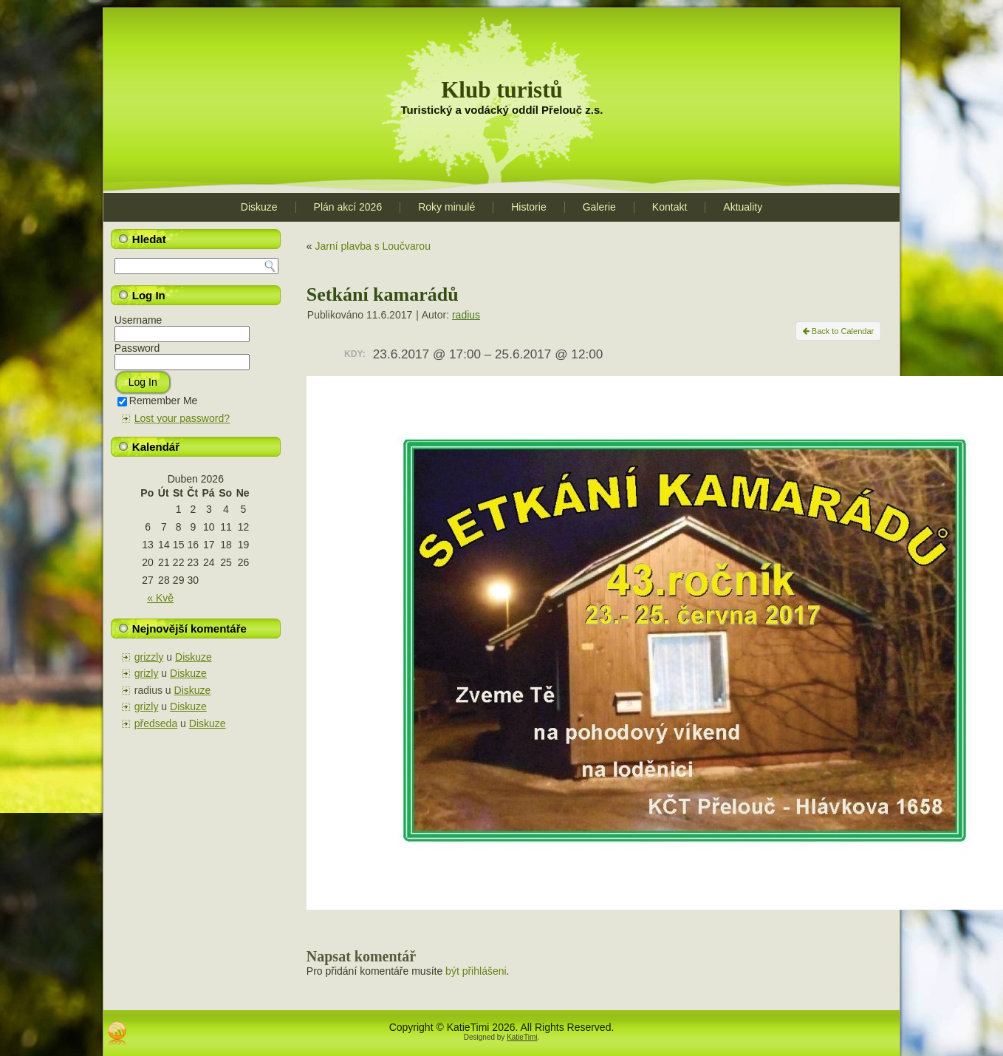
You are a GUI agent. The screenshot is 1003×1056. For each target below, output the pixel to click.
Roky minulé (446, 207)
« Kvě (160, 598)
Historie (528, 207)
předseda (155, 723)
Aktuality (742, 207)
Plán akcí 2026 (348, 207)
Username (138, 320)
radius (466, 315)
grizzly (149, 657)
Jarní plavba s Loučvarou (372, 246)
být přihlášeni (476, 971)
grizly (146, 673)
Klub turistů (502, 90)
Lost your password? (182, 418)
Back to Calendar (838, 331)
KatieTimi (522, 1037)
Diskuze (259, 207)
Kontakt (669, 207)
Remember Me (157, 400)
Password (137, 348)
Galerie (599, 207)
